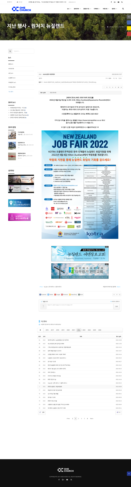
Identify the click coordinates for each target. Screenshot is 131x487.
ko (129, 17)
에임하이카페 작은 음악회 (55, 390)
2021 (73, 330)
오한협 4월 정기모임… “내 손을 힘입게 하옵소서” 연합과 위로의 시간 (47, 2)
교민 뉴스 (10, 73)
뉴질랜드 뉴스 (11, 78)
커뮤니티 (106, 9)
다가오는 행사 (11, 87)
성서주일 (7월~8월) (53, 393)
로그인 (20, 2)
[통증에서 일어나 (21, 153)
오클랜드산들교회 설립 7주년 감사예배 (58, 404)
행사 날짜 (118, 336)
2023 (84, 330)
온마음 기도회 (51, 397)
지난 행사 (44, 321)
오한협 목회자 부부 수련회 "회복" (57, 354)
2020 (68, 330)
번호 (39, 336)
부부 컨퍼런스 (51, 372)
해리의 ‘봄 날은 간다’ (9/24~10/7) (57, 368)
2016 (47, 330)
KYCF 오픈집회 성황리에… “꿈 (18, 112)
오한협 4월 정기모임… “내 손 (17, 108)
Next (91, 418)
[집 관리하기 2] (21, 142)
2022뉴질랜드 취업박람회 (49, 74)
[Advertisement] (80, 59)
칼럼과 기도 (87, 9)
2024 (89, 330)
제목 (81, 336)
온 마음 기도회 (52, 361)
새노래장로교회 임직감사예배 (56, 343)
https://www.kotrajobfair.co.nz (89, 120)
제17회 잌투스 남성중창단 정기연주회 (58, 340)
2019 (63, 330)
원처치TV (77, 9)
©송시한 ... (21, 134)
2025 (94, 330)
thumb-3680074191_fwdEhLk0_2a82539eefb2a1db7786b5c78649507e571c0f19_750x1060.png (70, 82)
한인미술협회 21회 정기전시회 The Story (59, 365)
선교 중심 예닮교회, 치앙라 (17, 110)
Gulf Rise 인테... (22, 145)
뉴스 (69, 9)
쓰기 (118, 412)
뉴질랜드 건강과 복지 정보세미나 (57, 358)
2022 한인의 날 (52, 379)
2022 (78, 330)
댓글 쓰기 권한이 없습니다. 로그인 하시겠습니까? (59, 305)
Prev (68, 418)
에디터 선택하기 (115, 301)
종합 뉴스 (10, 64)
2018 (57, 330)
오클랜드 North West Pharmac (18, 115)
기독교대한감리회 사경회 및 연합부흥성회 (59, 347)
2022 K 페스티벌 (52, 401)
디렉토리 (97, 9)
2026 (99, 330)
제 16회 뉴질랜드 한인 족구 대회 (57, 408)
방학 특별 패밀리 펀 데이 (54, 351)
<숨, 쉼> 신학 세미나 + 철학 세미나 (57, 383)
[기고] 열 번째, (21, 132)
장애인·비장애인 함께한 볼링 (17, 117)
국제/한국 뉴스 (12, 82)
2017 (52, 330)
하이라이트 (11, 69)
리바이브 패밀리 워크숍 (54, 376)
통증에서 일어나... (22, 156)
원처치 (114, 9)
